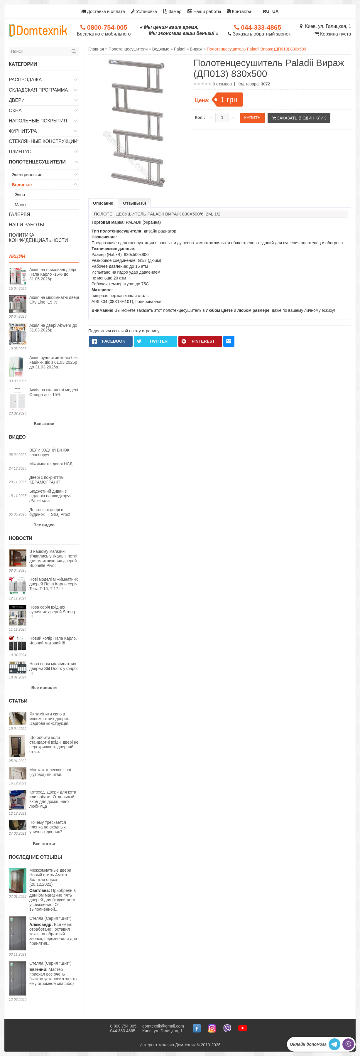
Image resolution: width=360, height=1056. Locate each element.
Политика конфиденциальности (38, 238)
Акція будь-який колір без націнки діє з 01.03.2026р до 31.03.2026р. (53, 362)
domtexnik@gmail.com (163, 1026)
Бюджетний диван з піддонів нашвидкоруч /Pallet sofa (50, 496)
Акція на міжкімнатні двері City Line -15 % (54, 299)
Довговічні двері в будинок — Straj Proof (49, 512)
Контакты (239, 11)
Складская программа (38, 89)
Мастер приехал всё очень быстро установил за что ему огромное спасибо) (53, 973)
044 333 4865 (122, 1030)
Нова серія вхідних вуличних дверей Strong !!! (52, 612)
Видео (17, 436)
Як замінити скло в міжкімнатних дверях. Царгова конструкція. (49, 719)
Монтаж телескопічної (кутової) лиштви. (50, 772)
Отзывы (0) (134, 203)
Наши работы (204, 11)
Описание (103, 203)
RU (266, 11)
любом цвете (219, 310)
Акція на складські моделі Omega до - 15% (53, 392)
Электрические (27, 174)
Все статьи (44, 843)
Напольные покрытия (38, 120)
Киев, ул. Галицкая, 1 (325, 26)
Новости (20, 538)
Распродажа (25, 79)
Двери (17, 100)
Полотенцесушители (37, 161)
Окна (15, 110)
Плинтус (20, 151)
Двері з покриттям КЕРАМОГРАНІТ (46, 479)
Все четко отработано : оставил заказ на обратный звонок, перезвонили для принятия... (53, 931)
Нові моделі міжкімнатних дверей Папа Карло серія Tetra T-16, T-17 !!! (53, 584)
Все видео (44, 525)
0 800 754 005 (123, 1026)
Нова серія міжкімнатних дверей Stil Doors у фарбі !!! (53, 668)
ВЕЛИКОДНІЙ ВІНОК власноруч (49, 452)
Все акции (44, 423)
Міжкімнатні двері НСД (50, 464)
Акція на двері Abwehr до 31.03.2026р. (53, 327)
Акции (17, 256)
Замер (172, 11)
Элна (20, 194)
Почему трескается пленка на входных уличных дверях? (47, 827)
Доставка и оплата (103, 11)
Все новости (44, 687)
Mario (20, 204)
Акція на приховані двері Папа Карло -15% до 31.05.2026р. (52, 274)
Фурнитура (23, 131)
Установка (144, 11)
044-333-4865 (257, 27)
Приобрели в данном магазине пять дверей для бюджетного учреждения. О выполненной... (54, 890)
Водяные (22, 184)
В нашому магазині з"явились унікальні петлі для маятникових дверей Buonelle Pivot (53, 558)
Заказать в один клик (299, 118)
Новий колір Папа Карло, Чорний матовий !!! (53, 640)
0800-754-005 (103, 27)
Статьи (18, 700)
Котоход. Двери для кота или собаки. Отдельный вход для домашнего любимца (52, 799)
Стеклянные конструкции (43, 141)
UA (275, 11)
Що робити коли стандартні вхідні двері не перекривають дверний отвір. (53, 744)
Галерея (19, 214)
